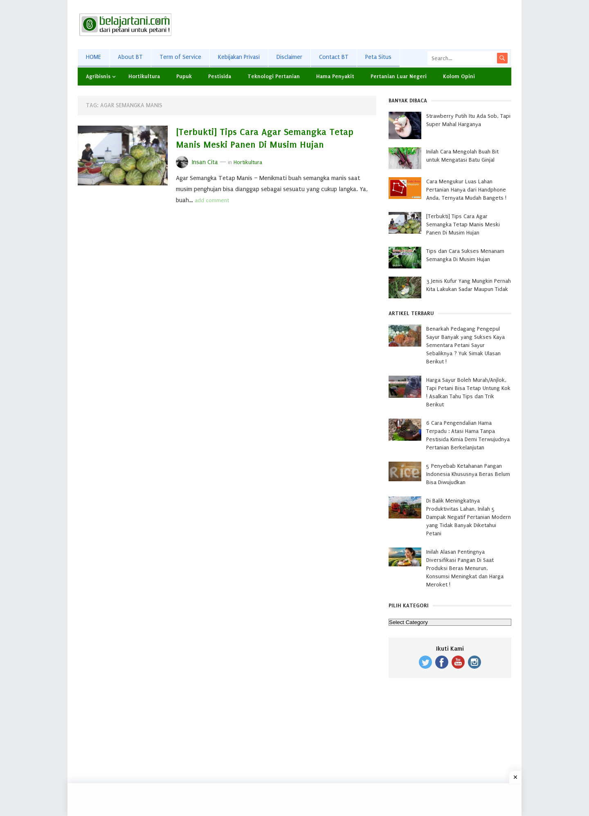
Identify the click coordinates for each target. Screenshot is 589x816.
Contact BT (333, 57)
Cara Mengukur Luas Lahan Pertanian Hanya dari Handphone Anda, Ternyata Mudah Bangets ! (466, 189)
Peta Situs (378, 57)
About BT (130, 57)
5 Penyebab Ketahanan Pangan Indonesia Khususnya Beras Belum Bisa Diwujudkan (468, 474)
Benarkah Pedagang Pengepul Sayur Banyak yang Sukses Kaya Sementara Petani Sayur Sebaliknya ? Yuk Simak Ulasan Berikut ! (465, 345)
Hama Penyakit (335, 76)
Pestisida (219, 76)
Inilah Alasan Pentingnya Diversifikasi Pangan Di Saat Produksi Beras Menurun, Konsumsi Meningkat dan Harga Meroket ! (465, 568)
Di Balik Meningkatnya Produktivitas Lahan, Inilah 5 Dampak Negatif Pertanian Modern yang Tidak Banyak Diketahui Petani (468, 517)
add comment (212, 200)
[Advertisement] (362, 24)
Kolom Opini (459, 76)
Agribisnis (98, 76)
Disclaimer (289, 57)
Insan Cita (205, 162)
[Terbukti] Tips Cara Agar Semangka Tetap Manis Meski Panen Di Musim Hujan (463, 224)
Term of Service (180, 57)
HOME (93, 57)
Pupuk (184, 76)
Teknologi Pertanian (273, 76)
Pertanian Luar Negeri (399, 76)
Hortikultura (144, 76)
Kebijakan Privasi (239, 57)
